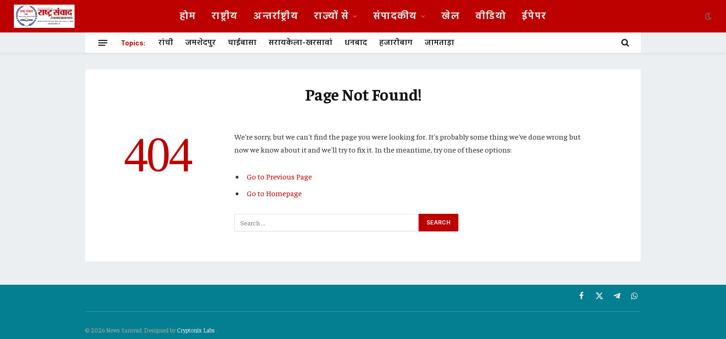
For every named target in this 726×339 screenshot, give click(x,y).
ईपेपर (534, 16)
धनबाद (355, 42)
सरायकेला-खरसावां (300, 42)
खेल (450, 16)
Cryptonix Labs (196, 330)
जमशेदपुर (200, 42)
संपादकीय (395, 16)
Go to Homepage (274, 193)
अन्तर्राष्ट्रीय (275, 16)
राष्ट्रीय (225, 16)
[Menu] (102, 42)
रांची (165, 42)
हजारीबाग (396, 42)
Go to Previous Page (279, 176)
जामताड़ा (439, 42)
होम (188, 16)
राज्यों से (331, 16)
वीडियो (491, 16)
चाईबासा (242, 42)
